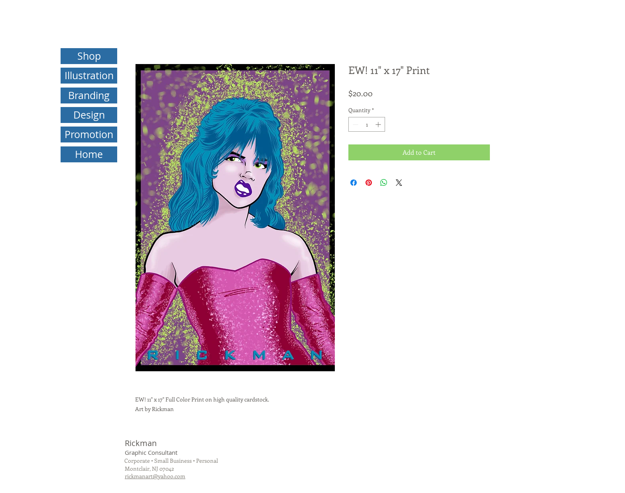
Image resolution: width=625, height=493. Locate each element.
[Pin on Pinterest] (368, 182)
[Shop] (89, 56)
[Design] (89, 115)
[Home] (89, 154)
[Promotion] (89, 134)
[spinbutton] (367, 124)
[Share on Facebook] (353, 182)
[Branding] (89, 95)
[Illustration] (89, 76)
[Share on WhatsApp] (384, 182)
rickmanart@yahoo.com (155, 476)
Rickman (141, 443)
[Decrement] (355, 124)
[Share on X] (399, 182)
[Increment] (379, 124)
